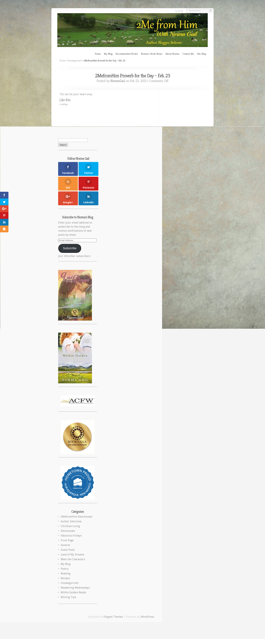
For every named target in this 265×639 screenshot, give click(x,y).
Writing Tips (68, 597)
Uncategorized (75, 60)
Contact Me (188, 53)
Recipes (65, 578)
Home (98, 53)
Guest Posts (68, 549)
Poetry (65, 568)
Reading (65, 573)
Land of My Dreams (72, 554)
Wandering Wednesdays (75, 587)
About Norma (172, 53)
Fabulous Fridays (71, 535)
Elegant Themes (113, 616)
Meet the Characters (73, 559)
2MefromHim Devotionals (76, 516)
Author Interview (71, 521)
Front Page (67, 540)
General (65, 545)
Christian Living (70, 526)
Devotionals (68, 530)
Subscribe (69, 248)
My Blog (108, 53)
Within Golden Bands (73, 592)
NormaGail (118, 81)
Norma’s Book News (151, 53)
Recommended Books (127, 53)
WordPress (147, 616)
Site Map (201, 53)
